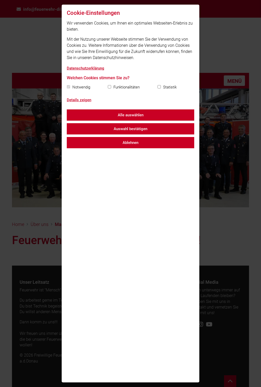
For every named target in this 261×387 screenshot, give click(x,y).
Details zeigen (79, 100)
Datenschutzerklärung (85, 68)
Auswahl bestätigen (130, 129)
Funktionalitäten (126, 87)
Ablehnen (130, 142)
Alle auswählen (130, 115)
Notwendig (81, 87)
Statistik (170, 87)
